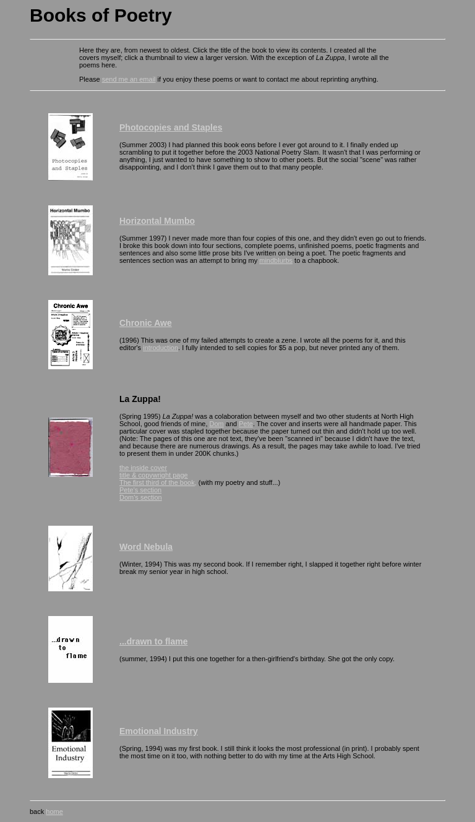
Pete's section (140, 490)
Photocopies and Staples (170, 127)
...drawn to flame (153, 641)
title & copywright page (153, 475)
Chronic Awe (145, 323)
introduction (160, 347)
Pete (246, 423)
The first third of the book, (158, 482)
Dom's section (140, 497)
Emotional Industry (158, 731)
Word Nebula (146, 547)
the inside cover (143, 467)
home (54, 811)
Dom (217, 423)
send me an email (129, 79)
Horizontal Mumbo (157, 221)
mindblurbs (276, 260)
